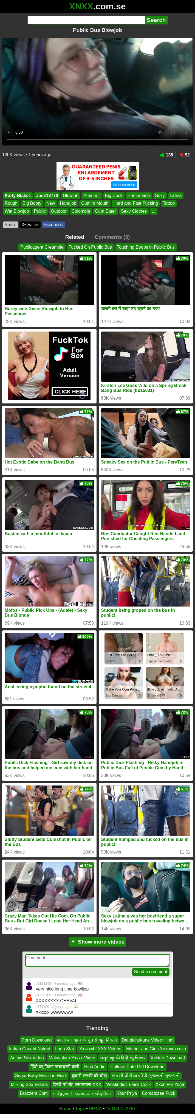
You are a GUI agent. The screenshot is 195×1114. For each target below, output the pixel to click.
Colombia (81, 211)
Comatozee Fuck (158, 1093)
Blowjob (70, 195)
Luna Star (64, 1048)
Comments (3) (112, 237)
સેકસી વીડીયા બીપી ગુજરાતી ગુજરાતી (146, 1075)
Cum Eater (105, 211)
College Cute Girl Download (137, 1066)
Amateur (91, 195)
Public (40, 211)
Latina (176, 195)
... (153, 211)
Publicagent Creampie (41, 247)
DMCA (95, 1108)
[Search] (86, 20)
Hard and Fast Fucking (136, 203)
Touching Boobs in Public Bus (146, 247)
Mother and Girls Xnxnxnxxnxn (156, 1048)
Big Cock (114, 195)
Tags (80, 1108)
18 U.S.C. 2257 (121, 1108)
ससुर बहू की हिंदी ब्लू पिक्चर (123, 1058)
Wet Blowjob (17, 211)
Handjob (68, 203)
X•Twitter (30, 224)
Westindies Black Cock (128, 1084)
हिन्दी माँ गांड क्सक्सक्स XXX (77, 1084)
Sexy (160, 195)
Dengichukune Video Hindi (147, 1040)
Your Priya (127, 1093)
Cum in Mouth (95, 203)
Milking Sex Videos (29, 1084)
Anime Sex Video (27, 1058)
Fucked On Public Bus (90, 247)
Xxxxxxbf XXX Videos (100, 1048)
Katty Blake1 (18, 195)
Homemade (139, 195)
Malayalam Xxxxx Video (72, 1058)
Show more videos (97, 942)
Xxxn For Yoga (170, 1084)
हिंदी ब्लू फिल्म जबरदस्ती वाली (54, 1066)
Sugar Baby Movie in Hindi (41, 1075)
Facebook (53, 224)
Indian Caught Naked (29, 1048)
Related (74, 237)
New (50, 203)
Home (65, 1108)
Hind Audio (94, 1066)
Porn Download (37, 1040)
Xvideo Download (168, 1058)
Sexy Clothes (134, 211)
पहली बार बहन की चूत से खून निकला (87, 1040)
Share (10, 224)
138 (166, 155)
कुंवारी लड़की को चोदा (89, 1075)
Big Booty (31, 203)
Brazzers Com (34, 1093)
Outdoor (59, 211)
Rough (11, 203)
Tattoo (169, 203)
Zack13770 (47, 195)
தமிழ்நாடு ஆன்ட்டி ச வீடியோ (82, 1093)
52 (184, 155)
